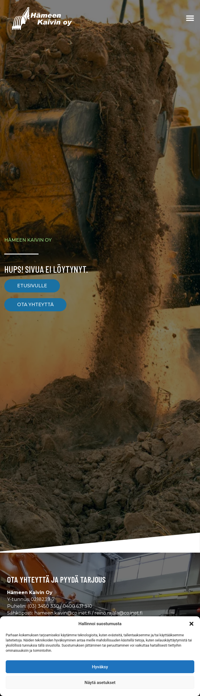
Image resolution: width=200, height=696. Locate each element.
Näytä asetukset (100, 682)
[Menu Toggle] (190, 18)
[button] (191, 624)
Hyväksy (100, 666)
